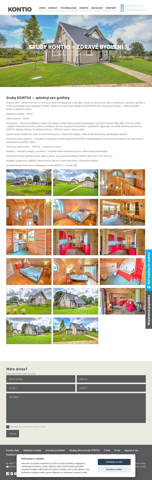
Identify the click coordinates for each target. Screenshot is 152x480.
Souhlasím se (28, 427)
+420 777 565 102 (134, 6)
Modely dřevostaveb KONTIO (84, 450)
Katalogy (97, 8)
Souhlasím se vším (114, 462)
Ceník (107, 450)
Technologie (68, 8)
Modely (52, 8)
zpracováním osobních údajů (33, 427)
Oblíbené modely (32, 450)
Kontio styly (12, 450)
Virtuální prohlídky (55, 450)
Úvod (42, 8)
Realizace (11, 454)
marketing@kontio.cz (135, 9)
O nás (117, 450)
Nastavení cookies (114, 469)
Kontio (83, 8)
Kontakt (111, 8)
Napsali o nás (131, 450)
